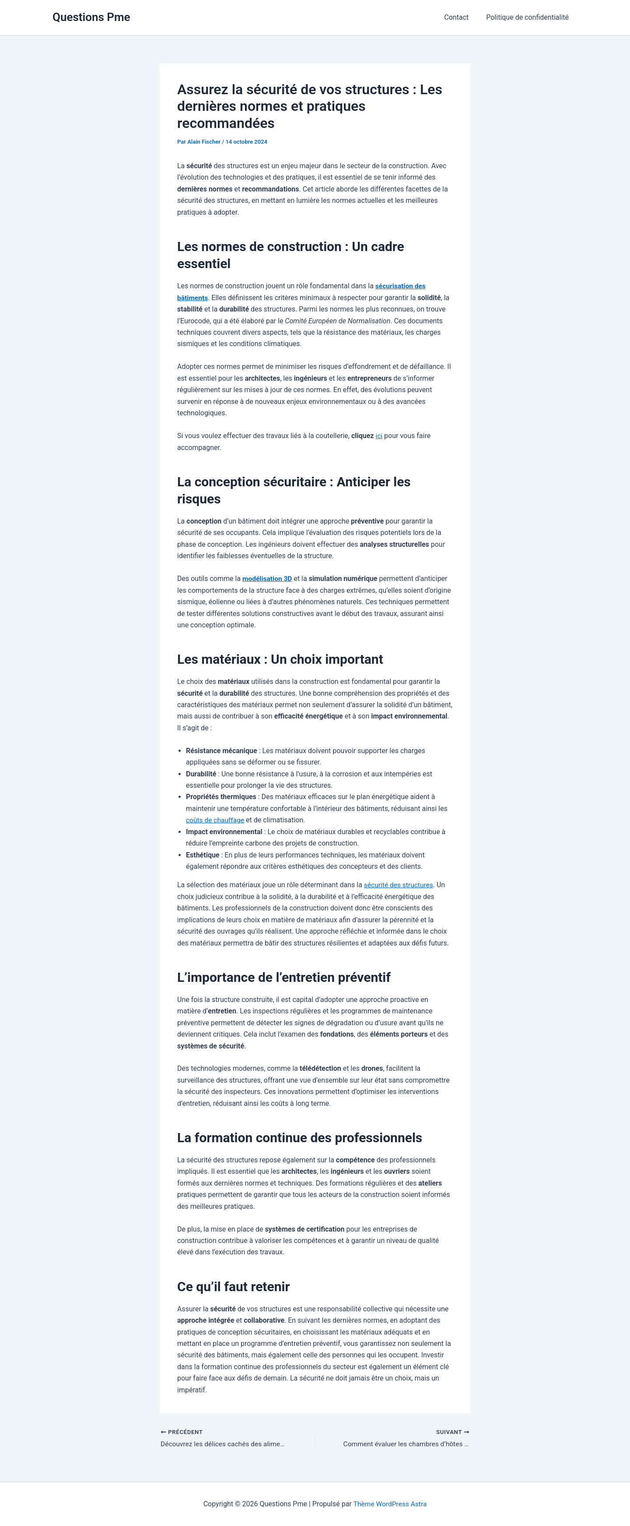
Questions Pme (91, 17)
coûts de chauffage (216, 819)
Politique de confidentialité (529, 17)
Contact (461, 17)
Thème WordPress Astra (390, 1504)
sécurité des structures (399, 884)
